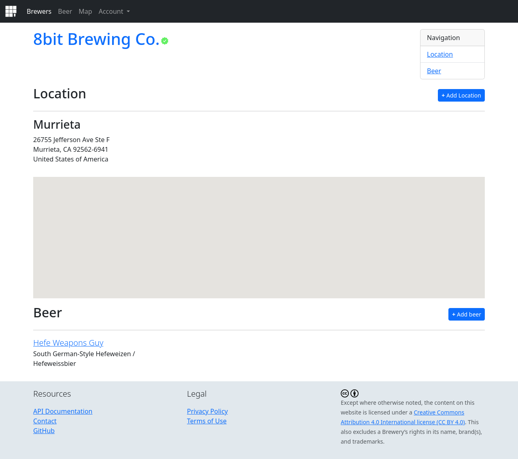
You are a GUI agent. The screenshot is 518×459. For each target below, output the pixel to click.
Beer (65, 11)
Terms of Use (207, 420)
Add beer (466, 314)
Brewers (39, 11)
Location (440, 54)
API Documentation (63, 411)
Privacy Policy (207, 411)
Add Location (461, 95)
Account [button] (112, 11)
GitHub (44, 430)
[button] (259, 230)
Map (85, 11)
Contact (45, 420)
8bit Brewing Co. (96, 39)
